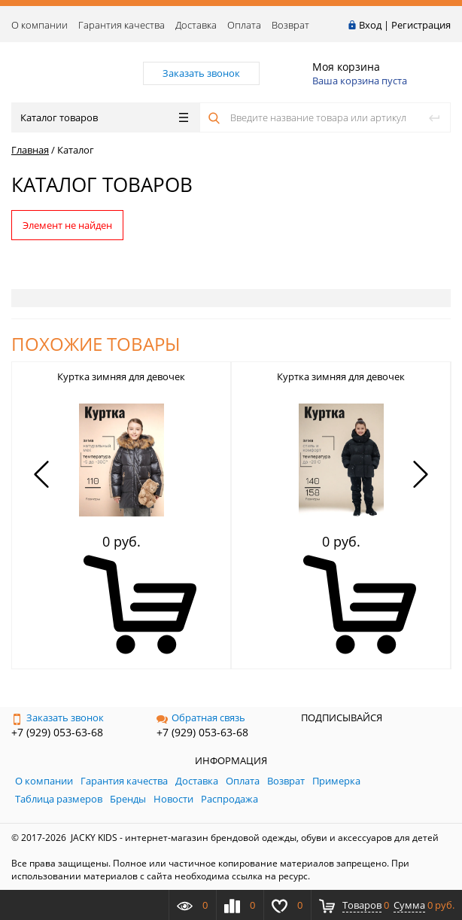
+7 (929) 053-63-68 (57, 732)
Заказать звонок (57, 717)
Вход (370, 25)
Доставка (196, 25)
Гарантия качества (121, 25)
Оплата (244, 25)
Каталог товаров (104, 117)
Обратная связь (201, 717)
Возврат (290, 25)
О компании (39, 25)
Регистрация (421, 25)
